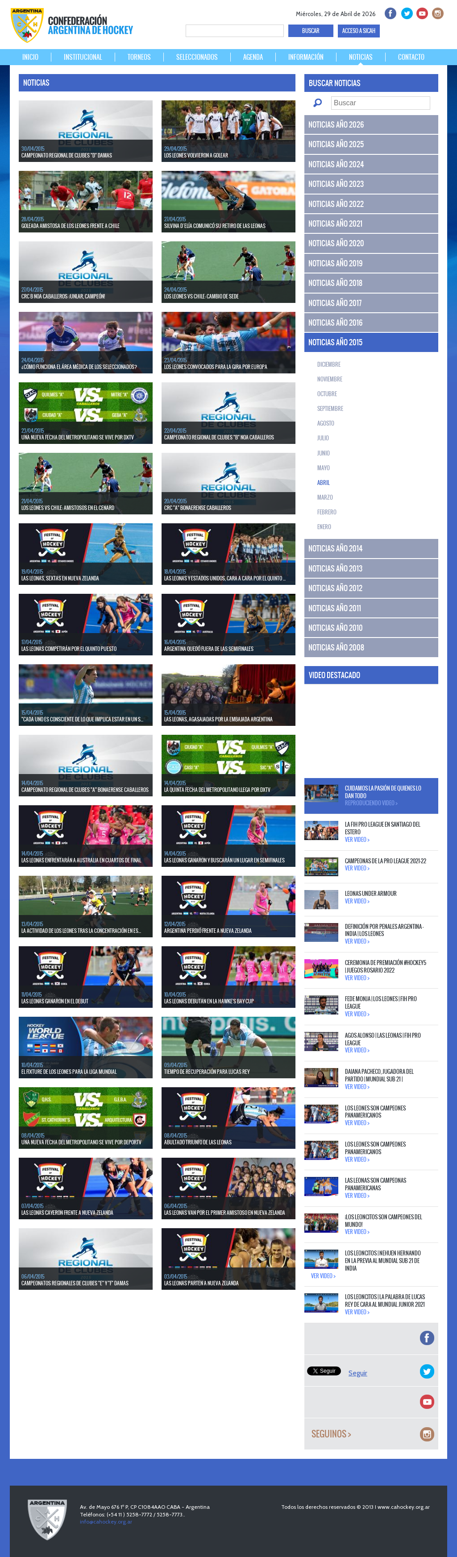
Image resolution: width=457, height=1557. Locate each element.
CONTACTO (411, 57)
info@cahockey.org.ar (106, 1521)
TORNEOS (139, 57)
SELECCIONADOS (197, 57)
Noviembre (329, 379)
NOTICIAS (361, 57)
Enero (324, 527)
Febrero (327, 512)
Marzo (325, 497)
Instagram (437, 12)
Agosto (325, 423)
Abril (323, 483)
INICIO (30, 57)
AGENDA (253, 57)
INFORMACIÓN (306, 57)
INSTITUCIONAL (83, 57)
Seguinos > (331, 1434)
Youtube (421, 12)
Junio (323, 453)
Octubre (327, 394)
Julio (323, 438)
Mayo (323, 468)
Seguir (358, 1373)
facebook (390, 12)
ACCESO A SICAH (358, 31)
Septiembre (330, 409)
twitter (405, 12)
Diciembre (329, 364)
